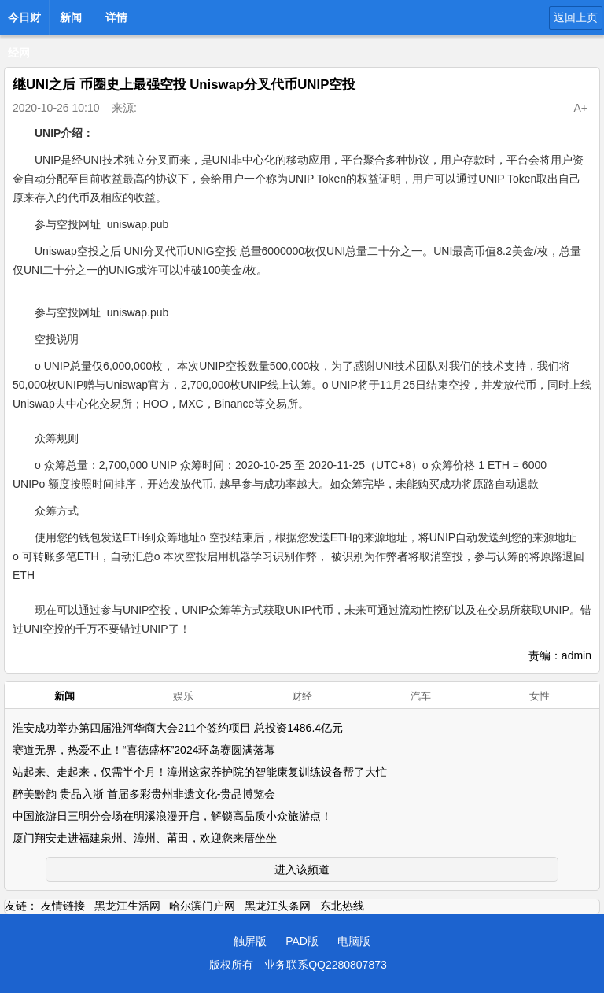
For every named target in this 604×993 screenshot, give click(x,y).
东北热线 (342, 905)
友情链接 (63, 905)
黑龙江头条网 (278, 905)
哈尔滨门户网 (202, 905)
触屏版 (250, 941)
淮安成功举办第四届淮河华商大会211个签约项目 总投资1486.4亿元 (178, 728)
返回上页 (576, 17)
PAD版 (302, 941)
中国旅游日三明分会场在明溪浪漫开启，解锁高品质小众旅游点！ (172, 816)
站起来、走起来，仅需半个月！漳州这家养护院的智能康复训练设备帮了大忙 (200, 772)
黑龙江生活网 (127, 905)
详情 (116, 17)
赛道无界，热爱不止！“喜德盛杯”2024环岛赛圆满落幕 (144, 750)
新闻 (71, 17)
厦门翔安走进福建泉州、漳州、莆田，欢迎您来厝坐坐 (145, 838)
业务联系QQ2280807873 (325, 964)
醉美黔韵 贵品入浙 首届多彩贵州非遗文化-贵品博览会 (144, 794)
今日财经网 (24, 22)
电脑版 (353, 941)
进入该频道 (302, 869)
